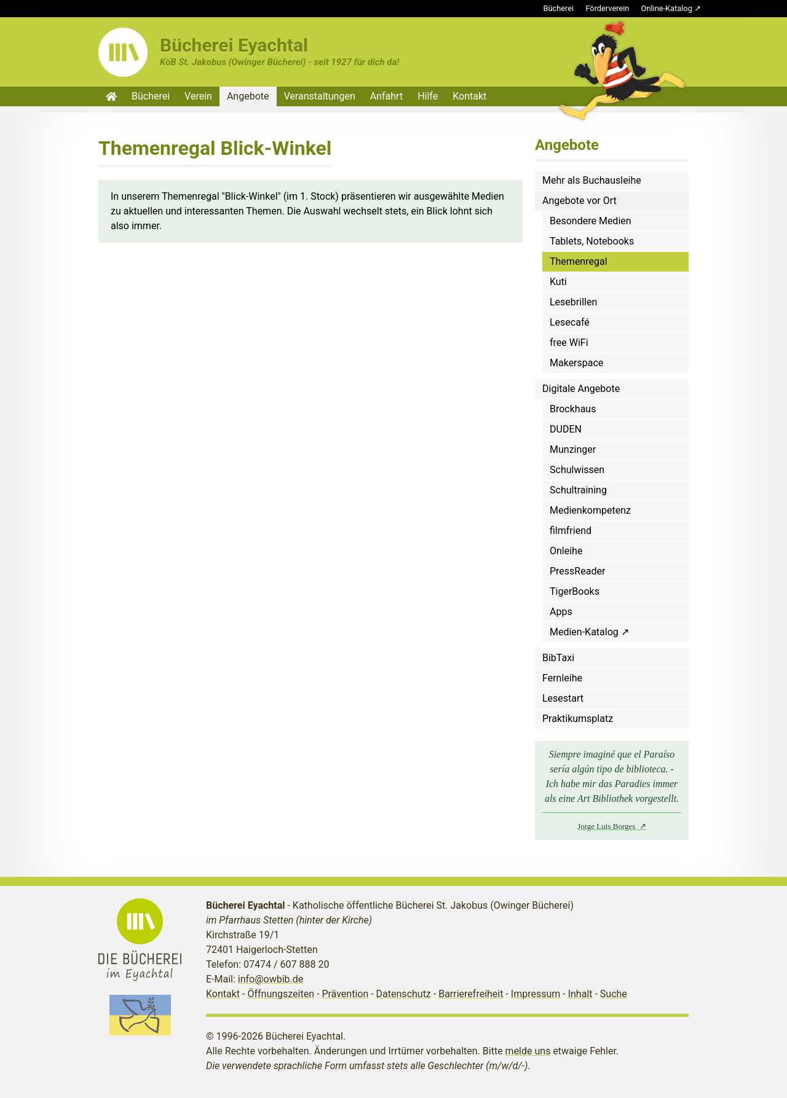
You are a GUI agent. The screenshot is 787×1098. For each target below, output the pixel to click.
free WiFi (569, 342)
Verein (198, 96)
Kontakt (469, 96)
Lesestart (562, 698)
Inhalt (580, 994)
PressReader (577, 571)
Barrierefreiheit (470, 994)
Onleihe (566, 551)
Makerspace (576, 363)
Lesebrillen (573, 302)
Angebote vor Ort (579, 200)
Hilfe (427, 96)
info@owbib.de (271, 979)
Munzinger (573, 449)
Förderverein (607, 8)
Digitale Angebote (581, 388)
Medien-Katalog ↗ (589, 632)
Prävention (345, 994)
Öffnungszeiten (280, 994)
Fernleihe (562, 678)
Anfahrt (386, 96)
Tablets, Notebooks (592, 241)
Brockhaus (573, 409)
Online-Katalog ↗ (671, 8)
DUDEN (566, 429)
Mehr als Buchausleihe (591, 180)
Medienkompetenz (590, 510)
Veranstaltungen (319, 96)
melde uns (528, 1051)
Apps (561, 612)
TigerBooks (574, 591)
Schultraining (578, 490)
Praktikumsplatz (577, 718)
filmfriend (570, 530)
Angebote (248, 96)
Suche (613, 994)
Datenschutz (403, 994)
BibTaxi (558, 658)
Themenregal (578, 261)
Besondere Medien (590, 221)
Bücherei (559, 8)
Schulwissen (577, 470)
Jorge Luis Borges (607, 826)
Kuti (558, 282)
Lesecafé (570, 322)
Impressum (536, 994)
